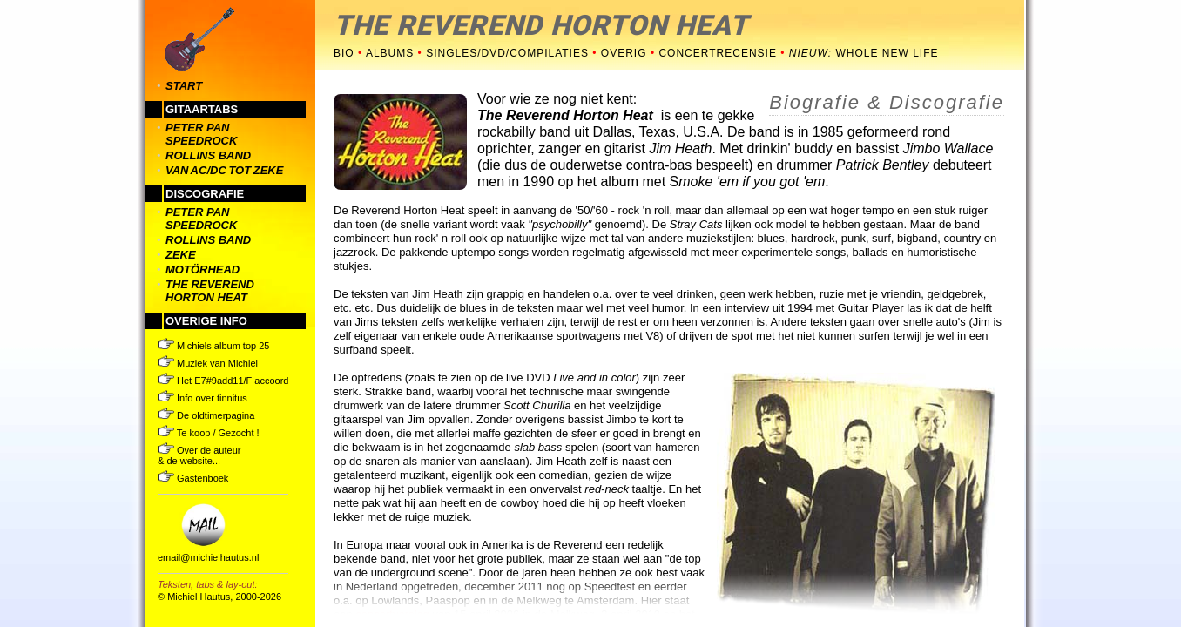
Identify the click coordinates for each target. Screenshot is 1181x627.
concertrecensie (719, 53)
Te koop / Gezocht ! (209, 433)
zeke (180, 254)
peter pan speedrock (201, 134)
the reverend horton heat (209, 291)
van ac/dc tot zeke (224, 170)
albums (390, 53)
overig (624, 53)
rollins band (208, 155)
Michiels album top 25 (213, 345)
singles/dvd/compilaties (507, 53)
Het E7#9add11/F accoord (223, 380)
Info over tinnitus (202, 398)
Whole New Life (864, 53)
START (183, 85)
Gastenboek (193, 478)
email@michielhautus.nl (208, 557)
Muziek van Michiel (208, 363)
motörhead (202, 269)
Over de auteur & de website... (199, 455)
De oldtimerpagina (206, 415)
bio (344, 53)
